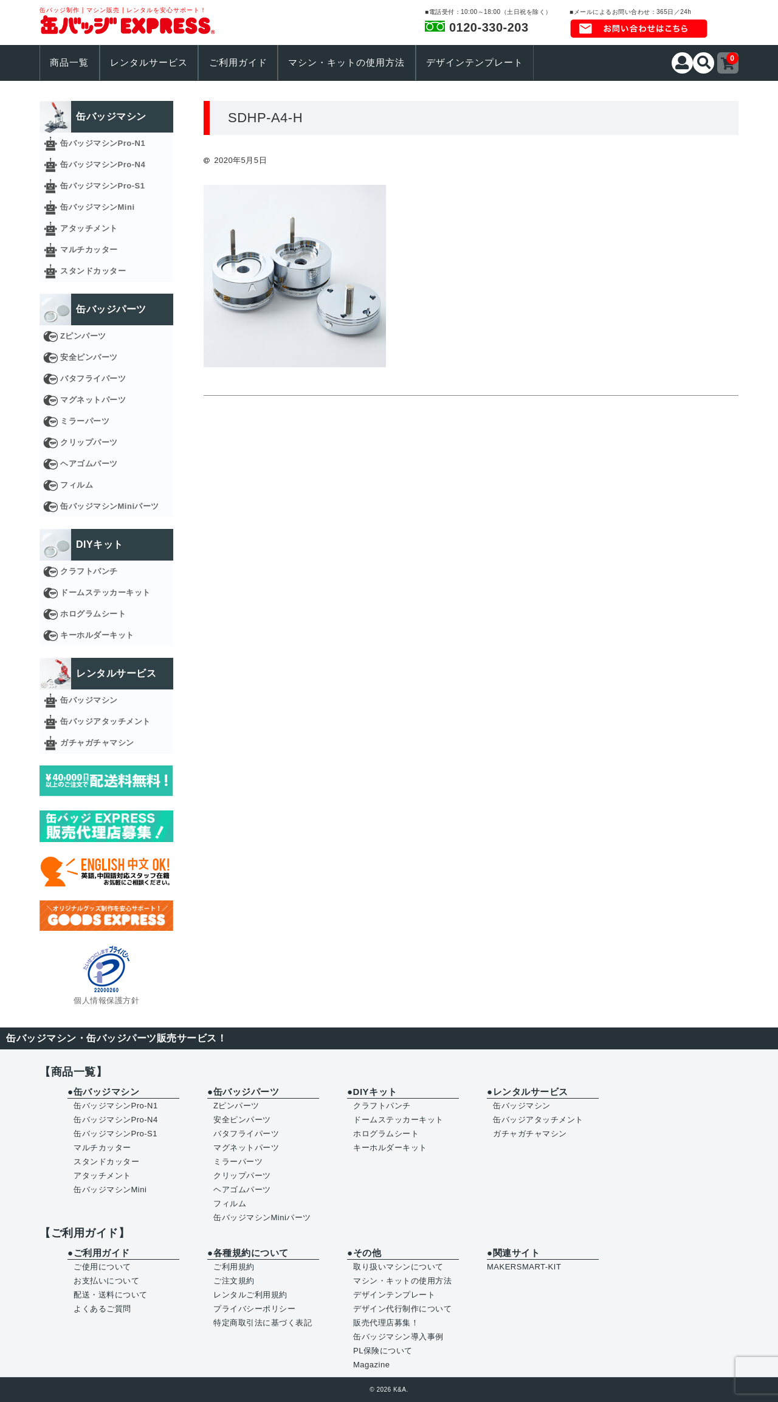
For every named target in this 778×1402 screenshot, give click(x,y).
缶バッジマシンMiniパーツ (109, 506)
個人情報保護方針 (106, 1000)
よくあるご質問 (102, 1308)
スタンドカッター (93, 270)
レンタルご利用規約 (250, 1294)
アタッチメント (89, 228)
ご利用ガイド (238, 62)
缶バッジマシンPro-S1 (102, 185)
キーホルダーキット (97, 635)
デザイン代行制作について (402, 1308)
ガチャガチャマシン (97, 742)
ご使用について (102, 1266)
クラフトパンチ (89, 571)
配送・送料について (111, 1294)
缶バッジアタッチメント (105, 721)
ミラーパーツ (84, 421)
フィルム (76, 484)
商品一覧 (69, 62)
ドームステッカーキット (105, 592)
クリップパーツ (89, 442)
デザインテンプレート (474, 62)
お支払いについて (106, 1280)
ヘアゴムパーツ (89, 463)
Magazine (371, 1364)
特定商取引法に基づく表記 (262, 1322)
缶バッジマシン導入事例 (398, 1336)
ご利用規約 (234, 1266)
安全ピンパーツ (89, 357)
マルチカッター (89, 249)
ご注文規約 (234, 1280)
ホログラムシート (93, 613)
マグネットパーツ (93, 399)
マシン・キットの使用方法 (346, 62)
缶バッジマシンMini (97, 207)
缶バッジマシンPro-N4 (102, 164)
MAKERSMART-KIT (524, 1266)
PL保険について (383, 1350)
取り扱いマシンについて (398, 1266)
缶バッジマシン (89, 700)
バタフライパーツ (93, 378)
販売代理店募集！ (386, 1322)
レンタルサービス (149, 62)
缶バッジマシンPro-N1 (102, 143)
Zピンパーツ (83, 335)
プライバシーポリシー (254, 1308)
